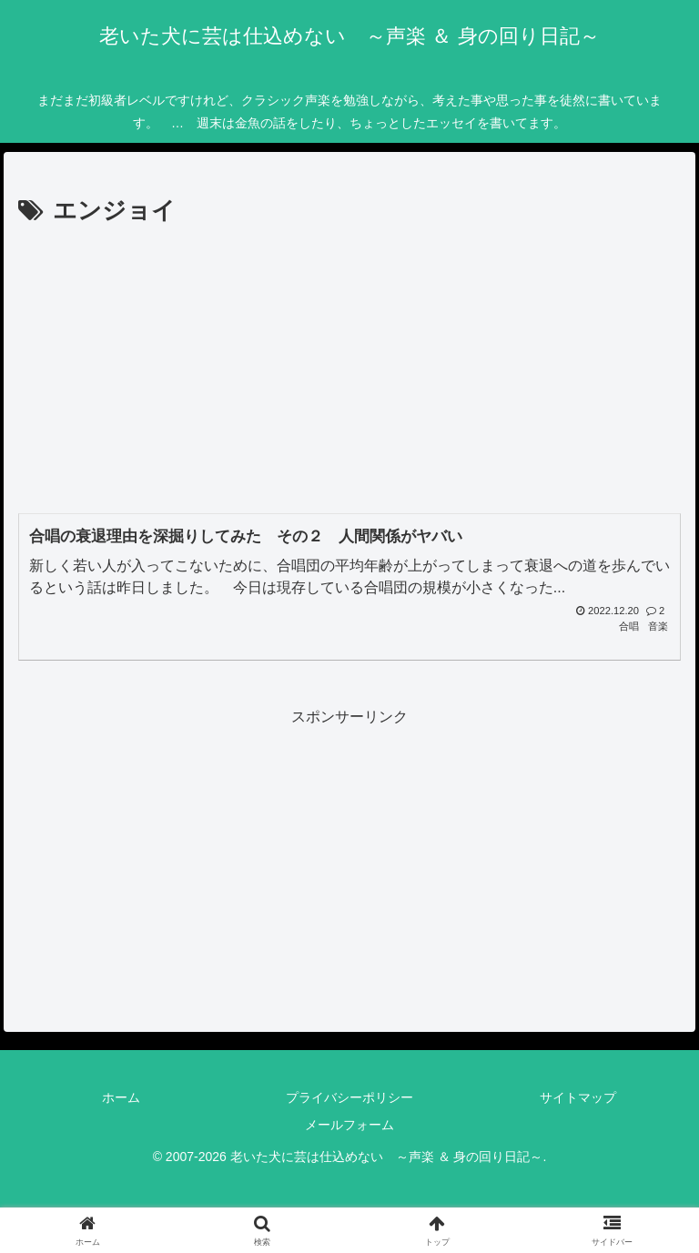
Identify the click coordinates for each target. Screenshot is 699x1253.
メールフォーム (349, 1124)
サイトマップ (578, 1097)
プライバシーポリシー (349, 1097)
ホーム (121, 1097)
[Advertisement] (349, 368)
